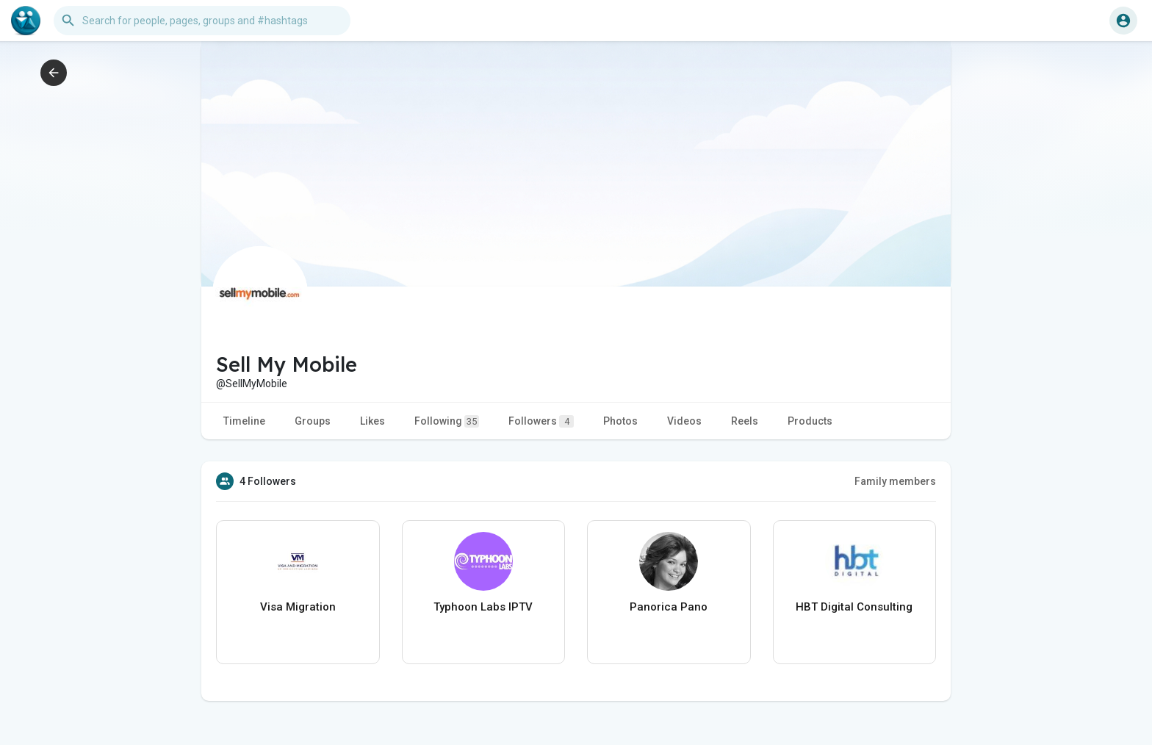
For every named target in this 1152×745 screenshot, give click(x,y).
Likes (372, 421)
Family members (895, 481)
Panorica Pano (669, 606)
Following (446, 421)
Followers (541, 421)
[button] (202, 20)
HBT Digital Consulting (854, 606)
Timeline (244, 421)
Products (810, 421)
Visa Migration (298, 606)
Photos (620, 421)
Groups (313, 421)
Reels (744, 421)
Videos (684, 421)
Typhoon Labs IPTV (483, 606)
